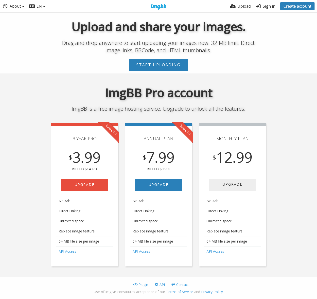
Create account (297, 6)
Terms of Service (179, 291)
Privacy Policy (212, 291)
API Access (67, 251)
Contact (180, 284)
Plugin (140, 284)
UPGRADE (84, 184)
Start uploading (158, 65)
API (159, 284)
